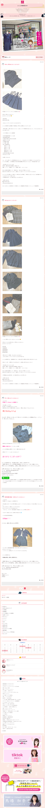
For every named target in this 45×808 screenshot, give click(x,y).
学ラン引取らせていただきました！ (10, 398)
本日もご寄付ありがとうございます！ (11, 64)
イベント (4, 620)
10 (28, 647)
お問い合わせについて (7, 608)
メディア (4, 618)
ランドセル (5, 623)
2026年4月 (22, 642)
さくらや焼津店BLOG (23, 5)
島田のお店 (5, 626)
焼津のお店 (5, 625)
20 (4, 650)
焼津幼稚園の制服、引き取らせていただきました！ (13, 497)
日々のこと (5, 616)
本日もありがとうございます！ (9, 200)
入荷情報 (41, 189)
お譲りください (6, 614)
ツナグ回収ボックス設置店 (8, 613)
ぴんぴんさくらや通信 (7, 628)
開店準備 (4, 630)
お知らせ (4, 606)
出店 (4, 621)
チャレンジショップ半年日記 (8, 632)
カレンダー (5, 633)
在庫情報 (4, 611)
